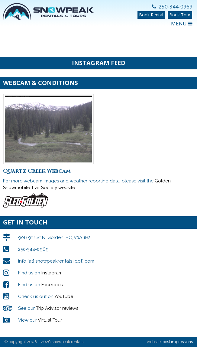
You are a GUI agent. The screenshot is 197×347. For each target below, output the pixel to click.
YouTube (63, 296)
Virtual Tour (50, 320)
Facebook (52, 284)
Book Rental (151, 15)
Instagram (52, 273)
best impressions (178, 341)
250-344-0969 (172, 6)
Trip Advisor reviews (57, 308)
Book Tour (179, 15)
